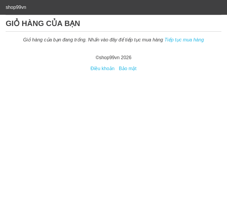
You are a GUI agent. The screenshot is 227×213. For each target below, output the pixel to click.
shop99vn (16, 7)
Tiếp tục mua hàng (184, 39)
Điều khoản (102, 68)
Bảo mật (128, 68)
